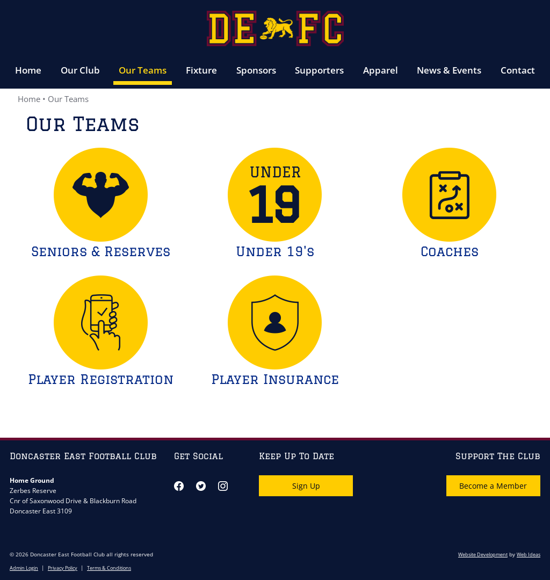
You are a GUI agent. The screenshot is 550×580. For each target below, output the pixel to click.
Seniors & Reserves (100, 251)
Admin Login (24, 567)
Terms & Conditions (109, 567)
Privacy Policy (62, 567)
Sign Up (306, 486)
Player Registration (100, 379)
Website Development (483, 554)
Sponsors (256, 70)
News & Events (449, 70)
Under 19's (275, 251)
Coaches (450, 251)
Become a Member (493, 486)
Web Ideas (528, 554)
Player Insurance (275, 379)
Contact (518, 70)
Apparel (380, 70)
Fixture (201, 70)
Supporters (319, 70)
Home (28, 70)
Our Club (80, 70)
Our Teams (143, 70)
